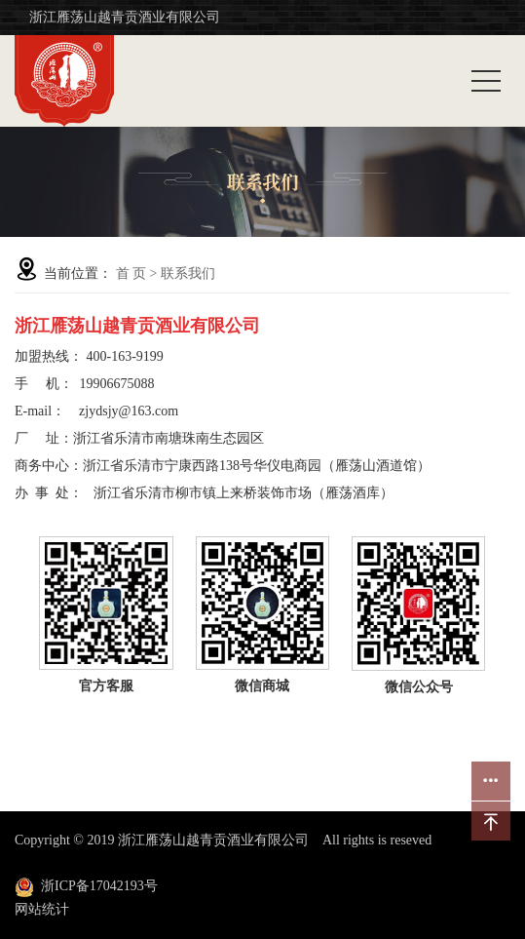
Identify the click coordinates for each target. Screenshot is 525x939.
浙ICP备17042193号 (99, 886)
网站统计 (42, 909)
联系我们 (188, 273)
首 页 (131, 273)
